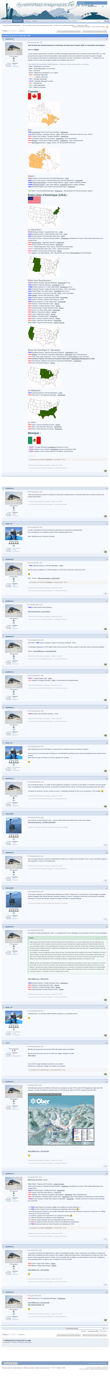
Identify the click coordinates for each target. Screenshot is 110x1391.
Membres (27, 21)
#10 (107, 778)
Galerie (35, 21)
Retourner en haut (7, 1367)
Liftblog (36, 49)
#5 (107, 601)
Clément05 (9, 814)
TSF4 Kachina (73, 356)
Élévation (34, 140)
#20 (107, 1292)
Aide (104, 6)
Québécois (9, 39)
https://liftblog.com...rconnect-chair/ (39, 1302)
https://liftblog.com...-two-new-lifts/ (38, 1151)
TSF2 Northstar (75, 253)
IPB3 (64, 1367)
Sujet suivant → (104, 1331)
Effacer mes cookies (29, 1367)
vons (7, 1043)
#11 (107, 814)
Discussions (18, 21)
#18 (107, 1173)
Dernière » (22, 30)
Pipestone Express (38, 184)
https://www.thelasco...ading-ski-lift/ (49, 578)
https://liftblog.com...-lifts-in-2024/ (38, 979)
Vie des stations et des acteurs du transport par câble (37, 25)
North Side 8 (32, 1055)
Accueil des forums (18, 1367)
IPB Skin (59, 1367)
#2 (107, 488)
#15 (107, 1007)
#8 (107, 707)
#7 (107, 672)
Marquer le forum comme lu (42, 1367)
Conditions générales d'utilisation (81, 26)
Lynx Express (36, 132)
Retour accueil (7, 21)
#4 (107, 559)
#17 (107, 1082)
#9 (107, 743)
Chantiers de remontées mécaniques (64, 25)
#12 (107, 852)
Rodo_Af (8, 524)
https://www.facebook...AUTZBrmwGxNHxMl (41, 822)
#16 (107, 1043)
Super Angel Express (39, 182)
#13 (107, 888)
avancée (108, 21)
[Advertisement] (55, 481)
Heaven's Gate (36, 242)
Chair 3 (34, 253)
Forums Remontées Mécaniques (12, 25)
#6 (107, 636)
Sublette (34, 295)
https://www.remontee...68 (36, 1305)
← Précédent (83, 1331)
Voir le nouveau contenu (98, 26)
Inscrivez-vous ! (92, 6)
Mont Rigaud (36, 142)
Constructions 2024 (81, 25)
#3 (107, 524)
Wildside (34, 354)
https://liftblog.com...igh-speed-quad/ (45, 651)
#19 (107, 1247)
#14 (107, 927)
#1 (107, 39)
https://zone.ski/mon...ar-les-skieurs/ (39, 611)
